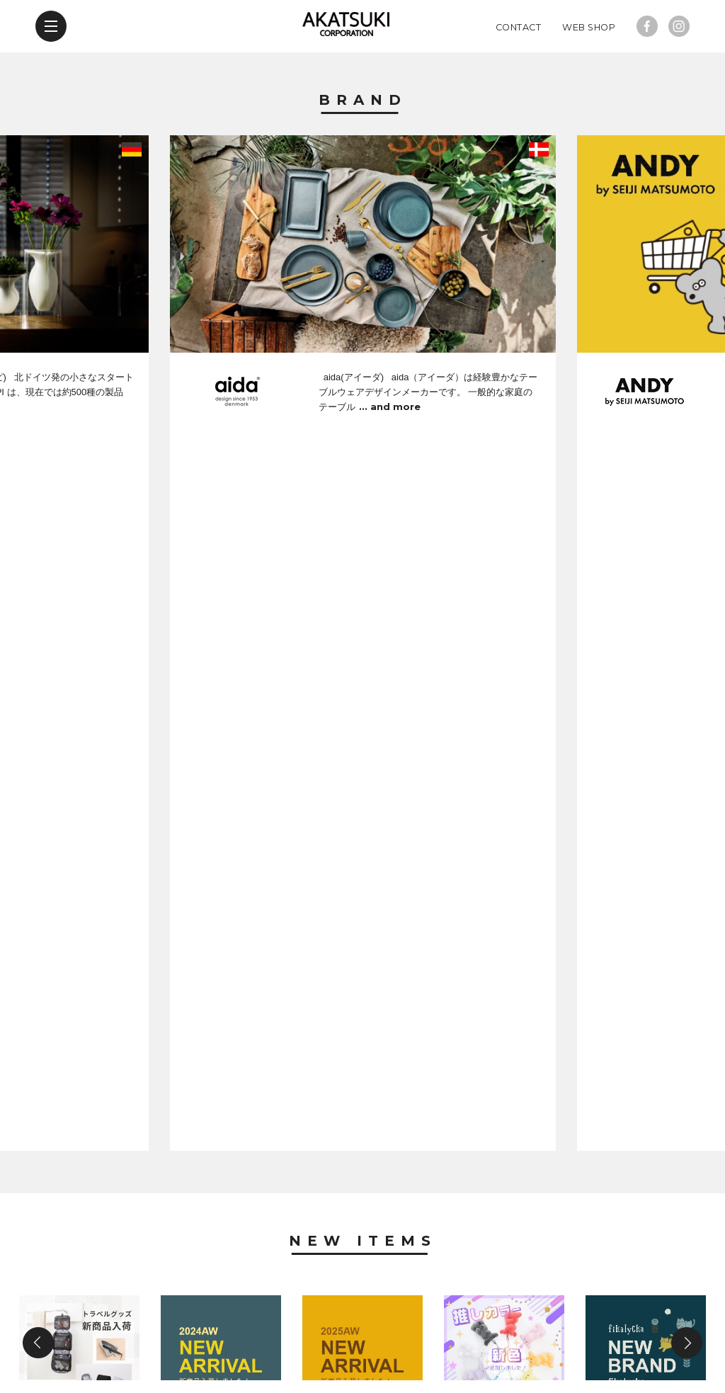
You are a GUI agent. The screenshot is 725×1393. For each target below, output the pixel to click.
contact (457, 1311)
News (362, 896)
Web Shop (588, 67)
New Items (363, 561)
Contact (519, 67)
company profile (348, 1311)
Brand (363, 140)
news (249, 1311)
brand (89, 1311)
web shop (544, 1311)
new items (170, 1311)
